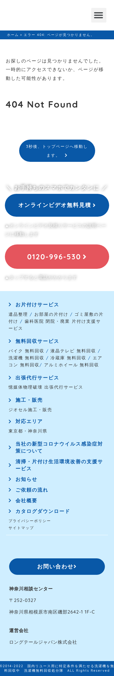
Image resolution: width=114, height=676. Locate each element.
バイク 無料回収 (26, 350)
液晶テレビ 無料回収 (73, 350)
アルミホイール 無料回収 (71, 364)
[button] (98, 15)
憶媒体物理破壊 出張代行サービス (46, 387)
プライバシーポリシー (30, 520)
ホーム (13, 35)
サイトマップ (21, 527)
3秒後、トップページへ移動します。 (57, 151)
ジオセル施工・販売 (30, 409)
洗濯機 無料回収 (26, 357)
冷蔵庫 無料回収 (68, 357)
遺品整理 (18, 314)
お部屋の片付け (51, 314)
